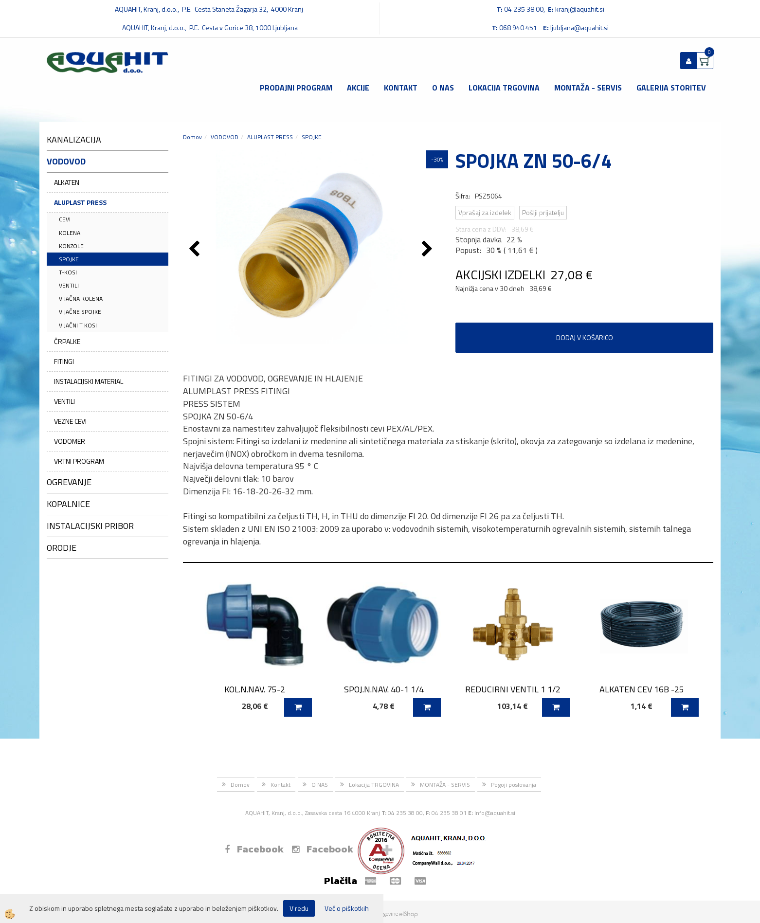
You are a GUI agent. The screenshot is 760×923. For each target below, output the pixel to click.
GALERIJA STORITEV (671, 87)
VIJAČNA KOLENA (81, 298)
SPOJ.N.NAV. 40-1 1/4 (384, 689)
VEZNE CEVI (70, 421)
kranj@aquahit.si (579, 9)
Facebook (254, 849)
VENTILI (69, 285)
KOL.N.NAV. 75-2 (254, 689)
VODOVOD (224, 137)
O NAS (443, 87)
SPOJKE (69, 259)
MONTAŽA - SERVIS (588, 87)
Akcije (358, 87)
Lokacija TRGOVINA (504, 87)
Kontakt (400, 87)
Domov (192, 137)
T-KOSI (68, 272)
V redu (299, 908)
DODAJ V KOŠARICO (584, 337)
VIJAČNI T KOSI (78, 325)
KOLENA (69, 232)
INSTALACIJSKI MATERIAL (88, 381)
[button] (428, 249)
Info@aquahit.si (494, 812)
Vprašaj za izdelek (484, 212)
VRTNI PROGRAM (79, 461)
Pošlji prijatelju (543, 212)
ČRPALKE (67, 341)
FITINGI (64, 361)
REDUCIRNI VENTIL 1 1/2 (513, 689)
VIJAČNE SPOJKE (80, 311)
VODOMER (69, 441)
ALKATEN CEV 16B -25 (641, 689)
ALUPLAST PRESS (80, 202)
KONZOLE (71, 246)
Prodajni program (296, 87)
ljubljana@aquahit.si (579, 27)
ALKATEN (66, 182)
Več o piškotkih (347, 908)
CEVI (65, 219)
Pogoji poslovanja (513, 784)
